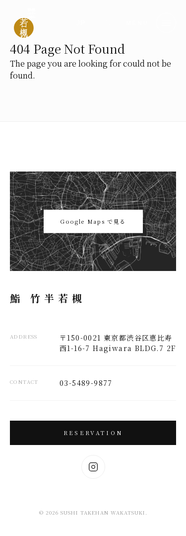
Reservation (93, 433)
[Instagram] (93, 467)
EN (105, 23)
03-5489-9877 (86, 383)
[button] (151, 23)
